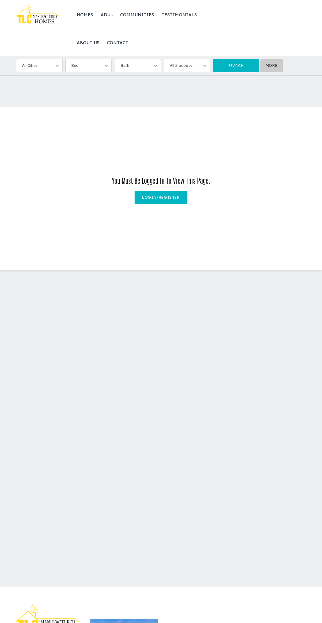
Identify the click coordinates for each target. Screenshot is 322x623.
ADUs (107, 15)
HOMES (85, 15)
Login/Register (161, 197)
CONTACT (117, 43)
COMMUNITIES (137, 15)
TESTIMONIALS (179, 15)
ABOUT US (88, 43)
